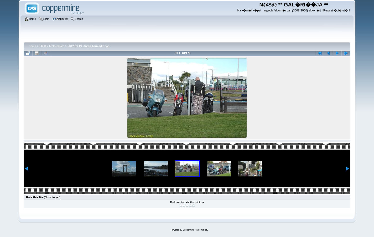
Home (32, 46)
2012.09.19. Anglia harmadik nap (88, 46)
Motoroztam (56, 46)
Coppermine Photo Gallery (195, 230)
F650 (42, 46)
